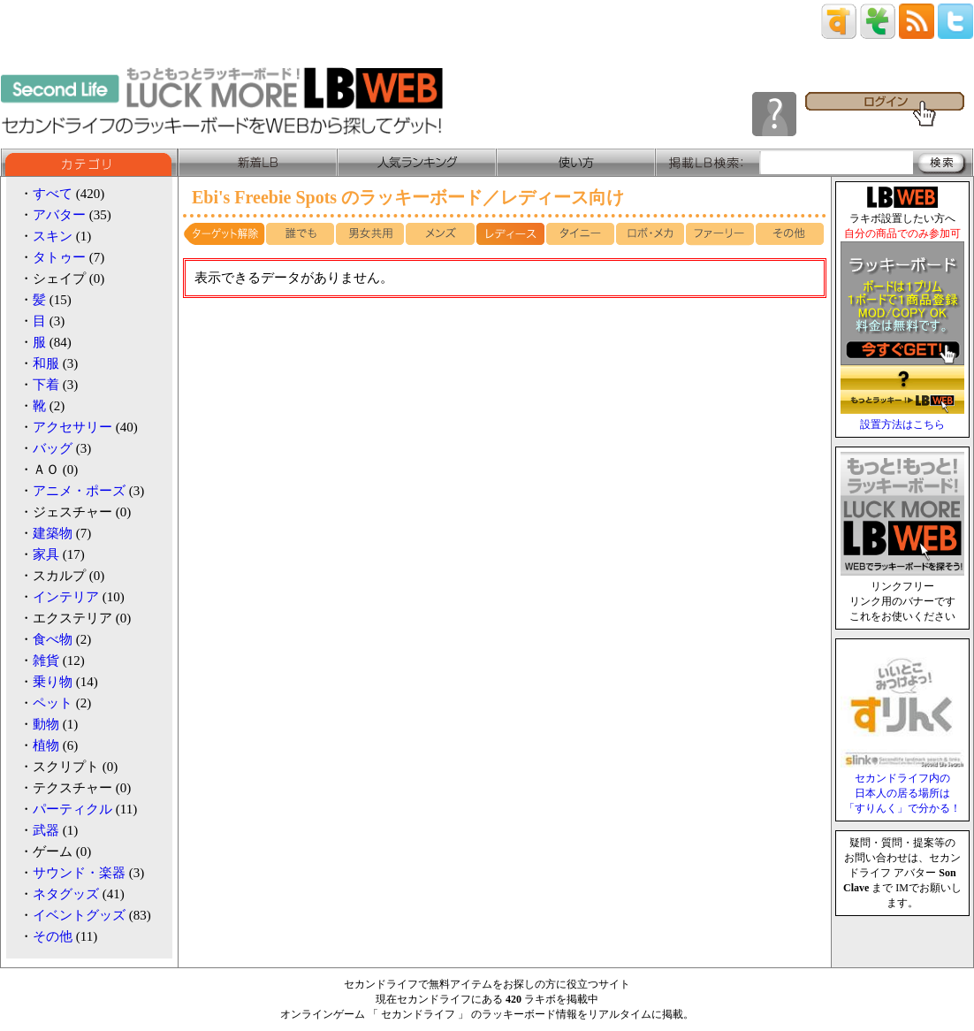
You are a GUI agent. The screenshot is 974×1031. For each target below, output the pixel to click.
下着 (46, 385)
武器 (46, 830)
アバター (59, 215)
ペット (52, 703)
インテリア (66, 597)
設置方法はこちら (902, 424)
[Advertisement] (504, 426)
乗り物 (52, 682)
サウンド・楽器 (79, 873)
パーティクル (72, 809)
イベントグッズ (79, 915)
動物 (46, 724)
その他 (52, 936)
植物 (46, 745)
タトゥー (59, 257)
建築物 (52, 533)
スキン (52, 236)
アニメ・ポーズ (79, 491)
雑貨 (46, 660)
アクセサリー (72, 427)
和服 (46, 363)
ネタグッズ (66, 894)
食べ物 (52, 639)
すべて (52, 194)
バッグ (52, 448)
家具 (46, 554)
